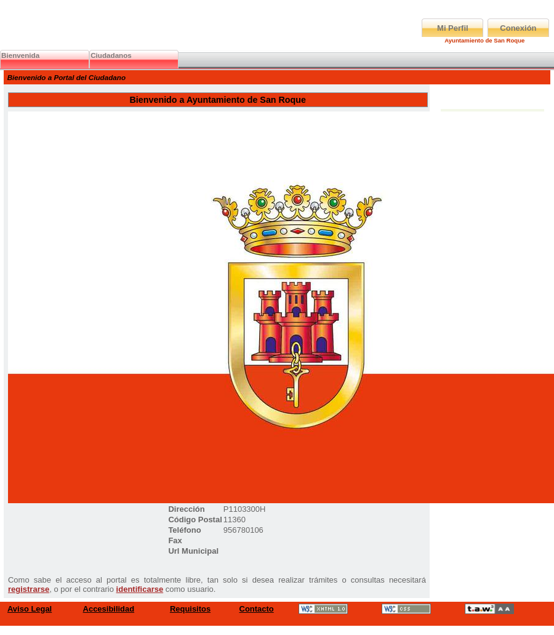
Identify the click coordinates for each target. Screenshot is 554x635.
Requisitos (190, 608)
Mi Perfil (452, 28)
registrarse (28, 589)
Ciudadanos (111, 55)
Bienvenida (20, 55)
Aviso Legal (29, 608)
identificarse (140, 589)
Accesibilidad (109, 608)
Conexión (518, 28)
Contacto (256, 608)
